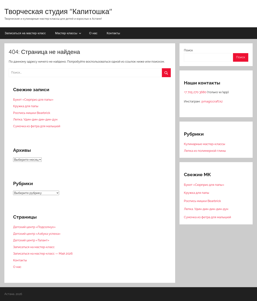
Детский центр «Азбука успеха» (37, 233)
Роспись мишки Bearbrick (31, 113)
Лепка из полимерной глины (205, 151)
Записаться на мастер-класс (25, 33)
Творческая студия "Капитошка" (58, 11)
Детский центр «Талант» (31, 240)
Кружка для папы (25, 106)
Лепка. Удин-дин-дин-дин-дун (35, 119)
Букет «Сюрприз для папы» (33, 99)
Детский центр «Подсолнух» (34, 227)
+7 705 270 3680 (195, 92)
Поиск (188, 50)
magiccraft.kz (213, 101)
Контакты (113, 33)
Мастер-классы (68, 33)
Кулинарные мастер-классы (204, 144)
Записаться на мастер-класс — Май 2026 (43, 253)
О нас (93, 33)
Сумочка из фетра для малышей (36, 126)
